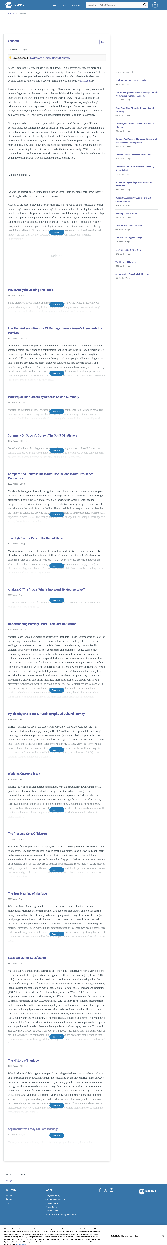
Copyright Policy (52, 1195)
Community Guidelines (55, 1199)
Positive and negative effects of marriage (50, 57)
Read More (56, 304)
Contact (8, 1199)
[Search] (145, 6)
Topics (64, 5)
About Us (9, 1195)
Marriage (8, 1181)
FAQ (7, 1202)
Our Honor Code (52, 1203)
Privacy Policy (51, 1207)
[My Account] (156, 4)
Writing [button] (74, 5)
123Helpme (10, 13)
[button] (102, 43)
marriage (85, 80)
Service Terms (51, 1210)
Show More (57, 232)
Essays (54, 5)
